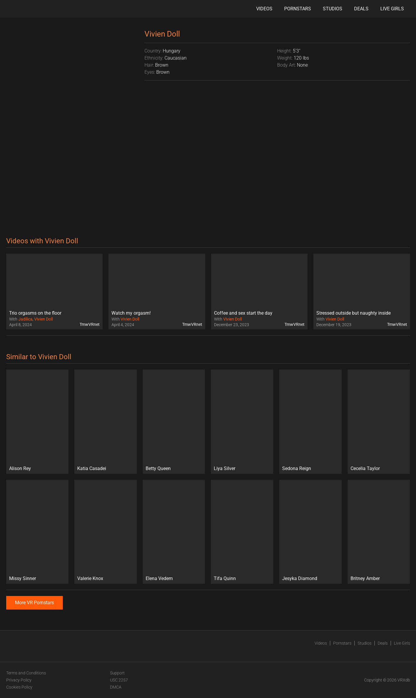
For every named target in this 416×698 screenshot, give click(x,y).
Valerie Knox (90, 578)
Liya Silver (224, 468)
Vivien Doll (43, 319)
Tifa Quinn (225, 578)
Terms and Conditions (26, 673)
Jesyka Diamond (299, 578)
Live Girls (392, 9)
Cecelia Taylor (365, 468)
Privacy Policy (19, 680)
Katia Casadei (91, 468)
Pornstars (297, 9)
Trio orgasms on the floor (35, 313)
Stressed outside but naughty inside (353, 313)
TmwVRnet (90, 324)
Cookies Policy (19, 687)
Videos (264, 9)
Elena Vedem (159, 578)
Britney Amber (365, 578)
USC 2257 (119, 680)
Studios (332, 9)
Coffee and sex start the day (243, 313)
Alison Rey (20, 468)
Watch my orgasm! (131, 313)
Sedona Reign (296, 468)
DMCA (115, 687)
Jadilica (25, 319)
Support (117, 673)
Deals (361, 9)
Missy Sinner (22, 578)
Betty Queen (158, 468)
